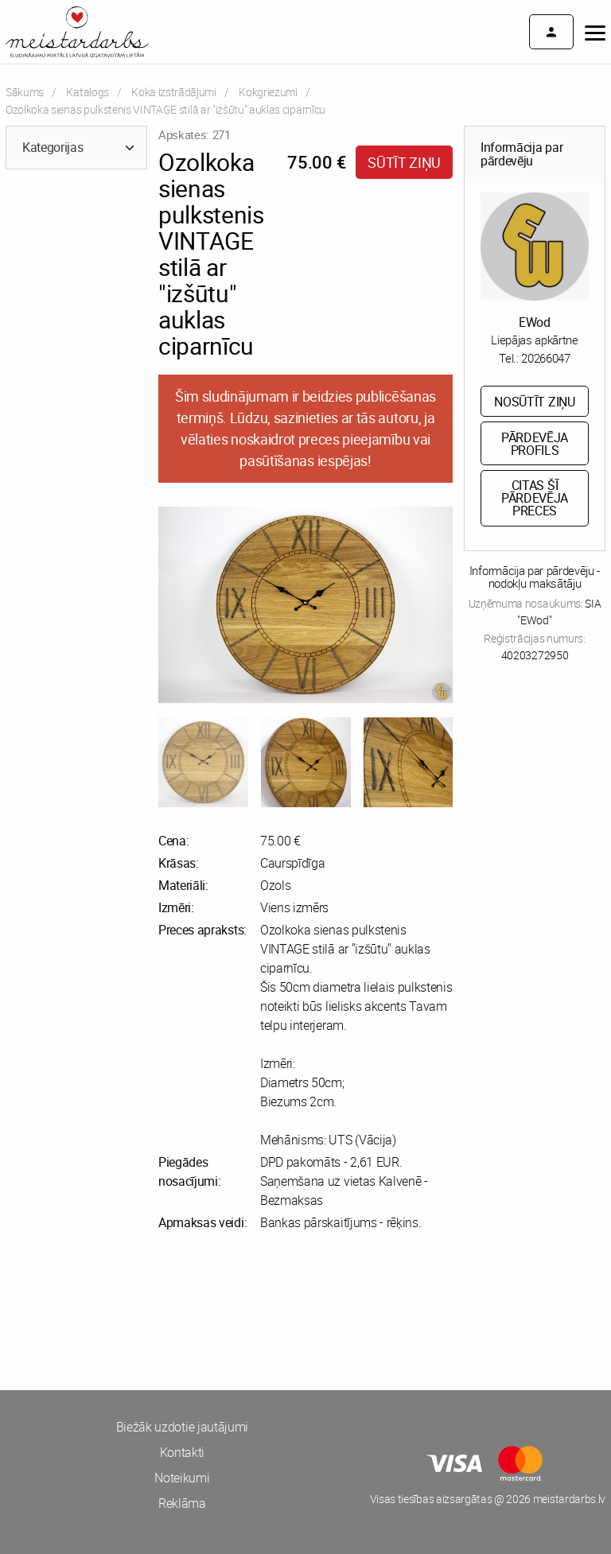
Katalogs (87, 91)
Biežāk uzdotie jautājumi (182, 1427)
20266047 (545, 358)
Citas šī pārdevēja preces (534, 497)
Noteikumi (181, 1477)
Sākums (25, 91)
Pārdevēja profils (534, 444)
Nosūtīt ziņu (534, 401)
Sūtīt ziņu (404, 162)
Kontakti (182, 1452)
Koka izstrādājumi (173, 91)
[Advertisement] (153, 1310)
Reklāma (182, 1503)
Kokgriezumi (268, 91)
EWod (535, 322)
